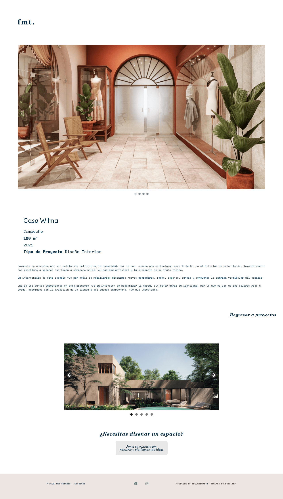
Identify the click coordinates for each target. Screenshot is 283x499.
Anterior (69, 375)
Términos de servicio (222, 483)
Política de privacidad (190, 483)
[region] (141, 121)
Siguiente (213, 375)
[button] (135, 194)
